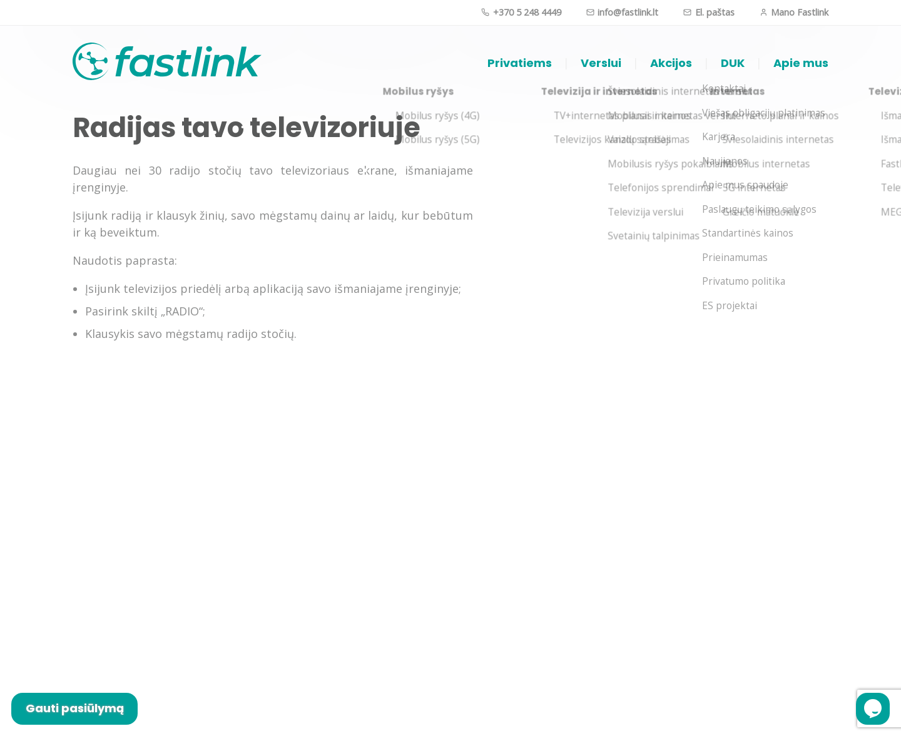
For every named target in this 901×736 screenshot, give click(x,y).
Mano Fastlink (794, 12)
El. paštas (708, 12)
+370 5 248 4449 (521, 12)
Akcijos (671, 63)
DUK (733, 63)
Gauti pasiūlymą (75, 708)
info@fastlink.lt (622, 12)
